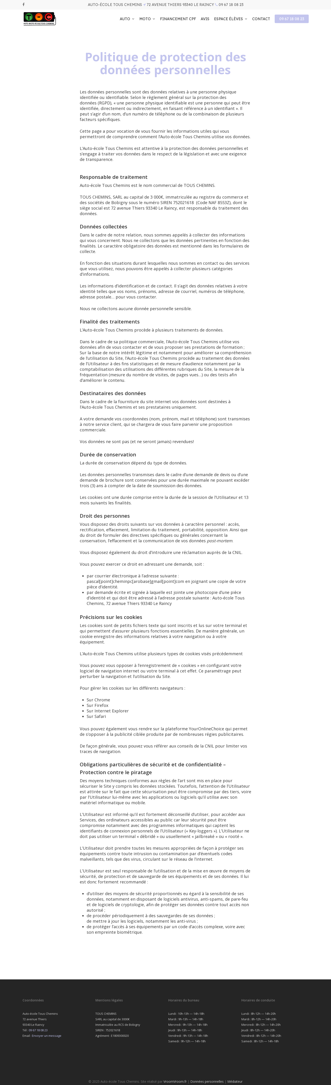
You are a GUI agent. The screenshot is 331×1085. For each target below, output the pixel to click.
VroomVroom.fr (175, 1081)
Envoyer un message (46, 1036)
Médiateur (235, 1081)
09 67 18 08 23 (38, 1030)
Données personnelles (207, 1081)
